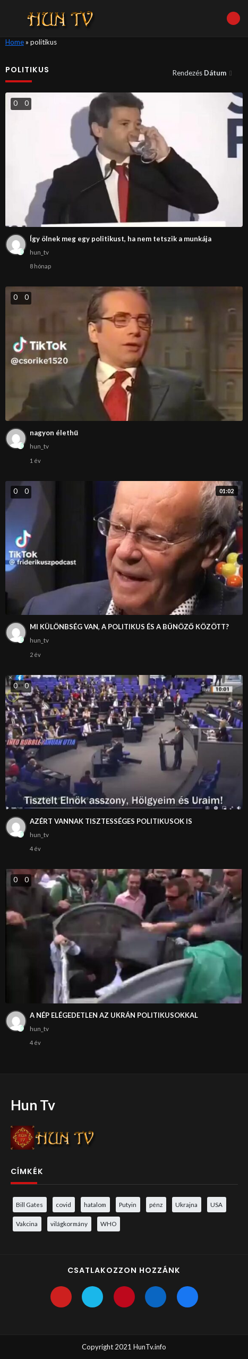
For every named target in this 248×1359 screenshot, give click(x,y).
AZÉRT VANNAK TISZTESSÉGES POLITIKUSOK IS (111, 821)
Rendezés (200, 73)
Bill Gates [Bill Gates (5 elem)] (29, 1204)
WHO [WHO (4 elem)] (108, 1223)
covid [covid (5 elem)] (63, 1204)
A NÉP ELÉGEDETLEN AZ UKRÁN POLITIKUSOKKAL (114, 1015)
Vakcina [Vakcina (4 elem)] (27, 1223)
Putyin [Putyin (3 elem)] (127, 1204)
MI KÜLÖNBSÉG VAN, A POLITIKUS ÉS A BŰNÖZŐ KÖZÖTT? (129, 626)
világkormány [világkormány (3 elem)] (69, 1223)
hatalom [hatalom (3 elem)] (95, 1204)
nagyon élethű (54, 432)
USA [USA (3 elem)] (216, 1204)
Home (14, 42)
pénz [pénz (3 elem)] (156, 1204)
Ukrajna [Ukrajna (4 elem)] (186, 1204)
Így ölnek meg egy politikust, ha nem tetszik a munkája (120, 238)
